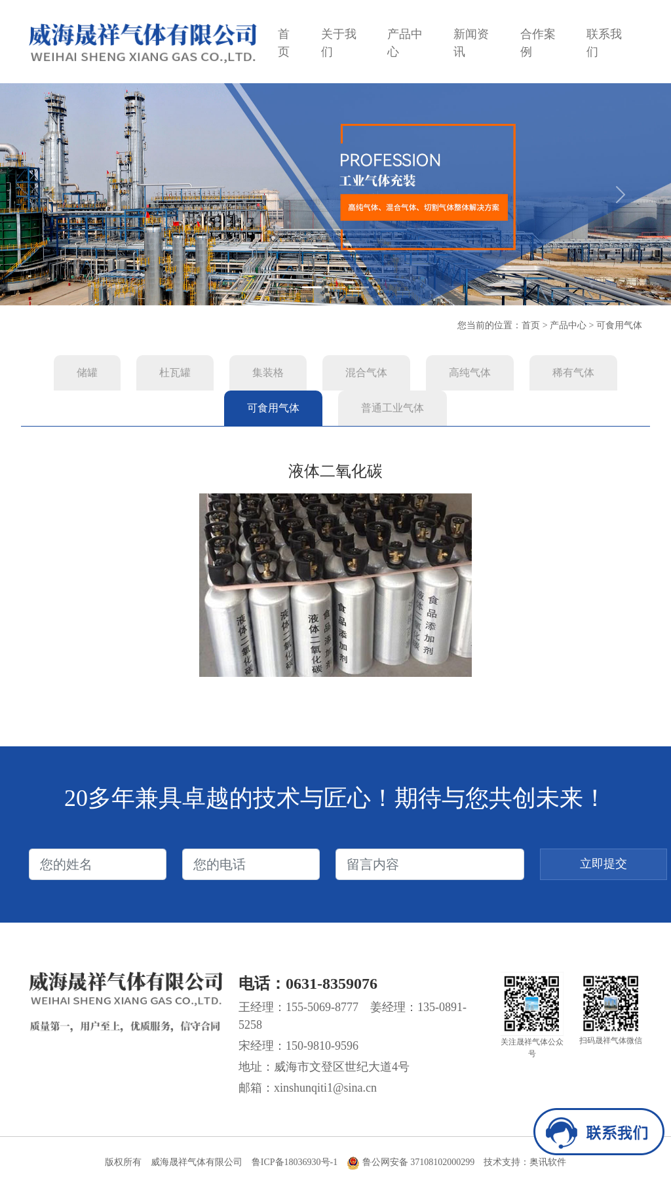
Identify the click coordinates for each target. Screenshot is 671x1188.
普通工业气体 (392, 407)
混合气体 (366, 372)
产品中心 (568, 325)
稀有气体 (573, 372)
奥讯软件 (547, 1162)
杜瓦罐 (175, 372)
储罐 (87, 372)
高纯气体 (470, 372)
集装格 (268, 372)
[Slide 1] (312, 287)
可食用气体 (619, 325)
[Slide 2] (335, 287)
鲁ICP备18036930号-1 (294, 1162)
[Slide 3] (359, 287)
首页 (531, 325)
